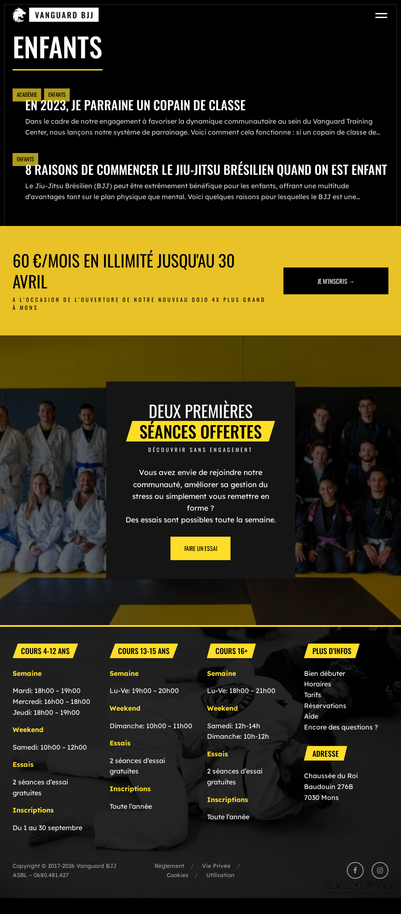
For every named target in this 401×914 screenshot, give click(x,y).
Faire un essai (200, 564)
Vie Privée (216, 881)
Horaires (317, 700)
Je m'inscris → (336, 296)
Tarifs (312, 710)
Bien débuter (324, 689)
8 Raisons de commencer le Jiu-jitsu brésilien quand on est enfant (188, 177)
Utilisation (220, 890)
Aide (311, 732)
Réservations (325, 721)
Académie (27, 95)
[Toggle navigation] (382, 15)
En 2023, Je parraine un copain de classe (136, 104)
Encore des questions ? (341, 743)
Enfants (57, 95)
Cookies (178, 890)
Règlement (169, 881)
